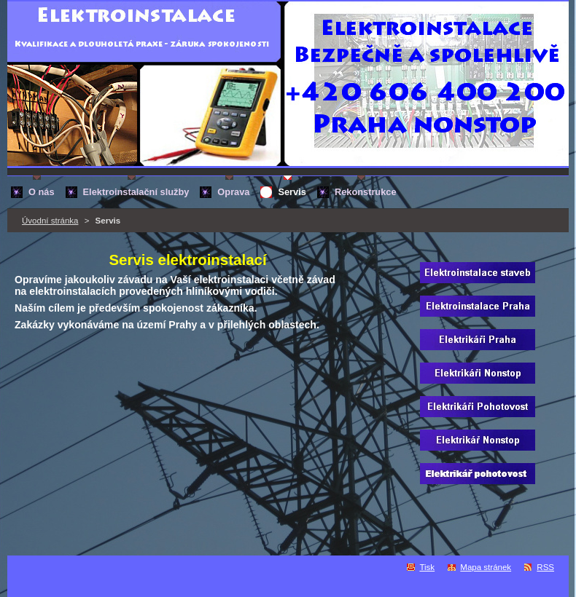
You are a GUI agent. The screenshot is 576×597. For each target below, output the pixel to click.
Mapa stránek (485, 567)
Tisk (427, 567)
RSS (545, 567)
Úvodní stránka (50, 220)
